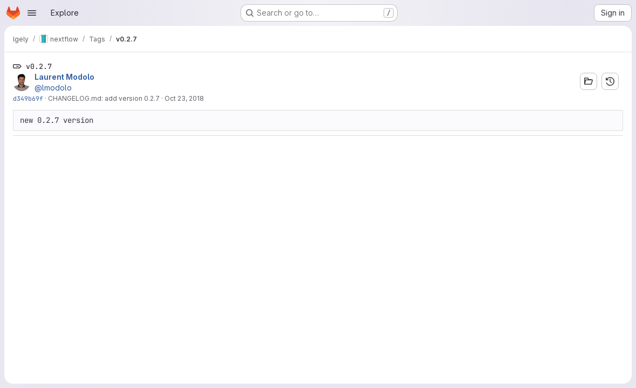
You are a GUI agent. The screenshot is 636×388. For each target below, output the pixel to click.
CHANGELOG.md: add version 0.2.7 (104, 98)
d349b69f (28, 98)
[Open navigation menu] (31, 13)
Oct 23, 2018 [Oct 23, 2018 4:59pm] (184, 98)
